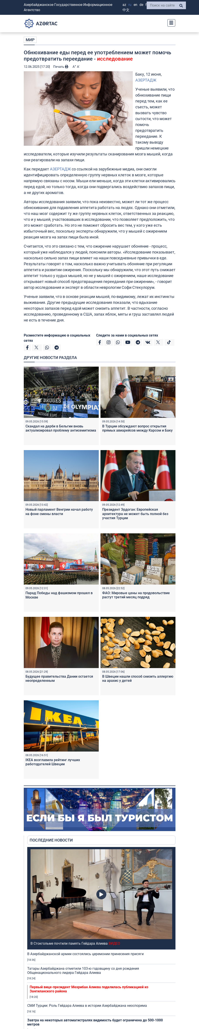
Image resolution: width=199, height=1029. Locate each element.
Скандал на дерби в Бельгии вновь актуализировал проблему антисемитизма (61, 428)
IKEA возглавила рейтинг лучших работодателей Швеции (53, 762)
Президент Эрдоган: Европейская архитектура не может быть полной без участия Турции (135, 513)
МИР (30, 39)
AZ (124, 5)
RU (129, 5)
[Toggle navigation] (170, 22)
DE (141, 5)
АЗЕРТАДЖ (145, 80)
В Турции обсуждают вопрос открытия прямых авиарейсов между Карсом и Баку (137, 428)
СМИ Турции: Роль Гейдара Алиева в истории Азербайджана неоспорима (87, 1005)
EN (135, 5)
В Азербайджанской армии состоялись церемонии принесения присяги (85, 954)
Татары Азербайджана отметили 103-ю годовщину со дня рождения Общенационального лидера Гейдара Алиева (83, 970)
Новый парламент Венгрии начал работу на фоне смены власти (59, 511)
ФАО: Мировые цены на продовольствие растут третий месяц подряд (136, 595)
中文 (125, 10)
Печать (60, 67)
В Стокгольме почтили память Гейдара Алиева (75, 943)
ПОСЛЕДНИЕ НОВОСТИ (51, 840)
